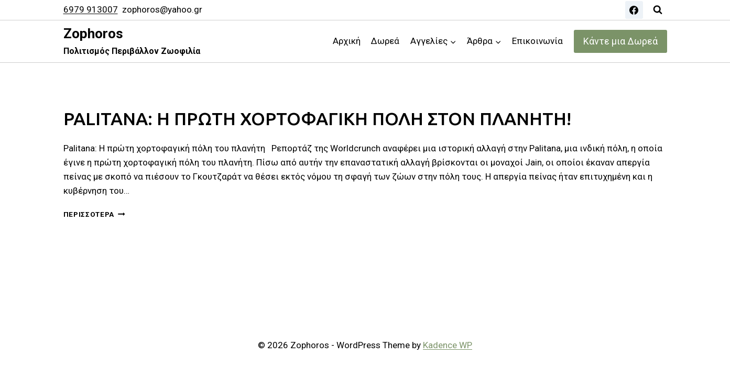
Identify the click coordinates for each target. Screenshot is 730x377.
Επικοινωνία (537, 41)
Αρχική (347, 41)
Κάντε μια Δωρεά (620, 41)
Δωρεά (385, 41)
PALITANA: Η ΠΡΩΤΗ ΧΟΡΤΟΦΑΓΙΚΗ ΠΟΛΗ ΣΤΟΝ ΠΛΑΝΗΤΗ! (322, 118)
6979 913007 (90, 9)
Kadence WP (447, 345)
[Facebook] (634, 10)
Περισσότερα (94, 214)
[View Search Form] (657, 10)
